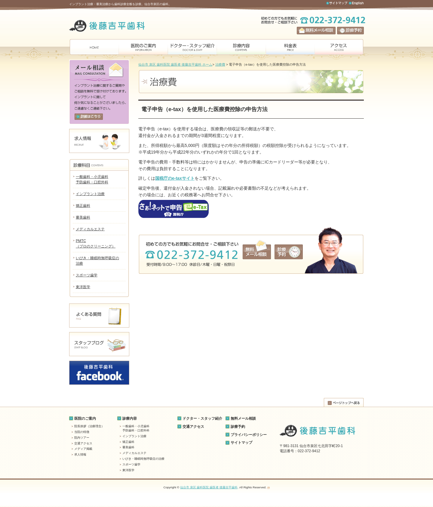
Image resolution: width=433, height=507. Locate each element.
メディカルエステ (90, 229)
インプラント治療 (90, 194)
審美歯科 (83, 217)
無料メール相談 (243, 418)
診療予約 (238, 427)
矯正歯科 (83, 206)
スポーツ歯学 (86, 275)
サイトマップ (241, 442)
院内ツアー (81, 437)
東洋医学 (83, 287)
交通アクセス (83, 443)
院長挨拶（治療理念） (89, 426)
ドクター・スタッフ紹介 (202, 418)
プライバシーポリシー (249, 435)
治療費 (220, 64)
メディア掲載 (83, 448)
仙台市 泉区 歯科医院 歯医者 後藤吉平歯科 (209, 487)
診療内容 (129, 418)
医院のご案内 (85, 418)
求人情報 (80, 454)
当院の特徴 (81, 432)
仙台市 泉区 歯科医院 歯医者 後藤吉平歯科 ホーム (175, 64)
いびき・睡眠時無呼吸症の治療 (143, 458)
